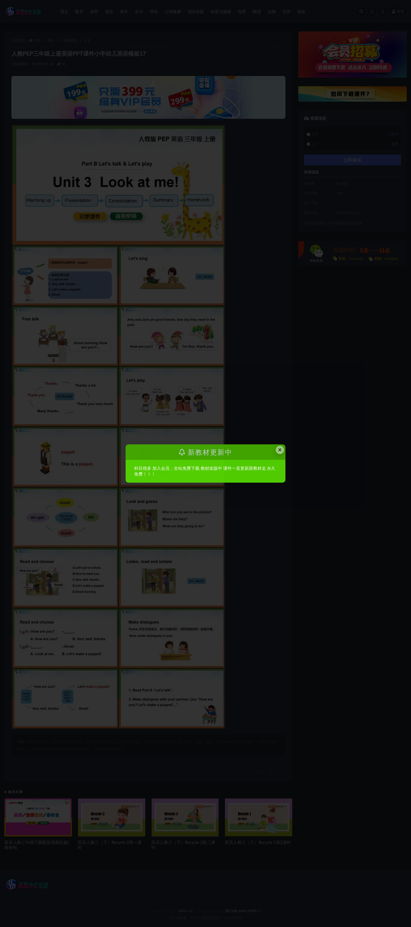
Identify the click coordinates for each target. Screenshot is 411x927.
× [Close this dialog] (280, 450)
